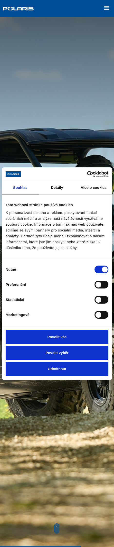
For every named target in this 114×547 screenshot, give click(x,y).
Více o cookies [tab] (94, 187)
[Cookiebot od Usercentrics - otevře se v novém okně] (87, 174)
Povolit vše (56, 337)
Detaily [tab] (57, 187)
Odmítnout (57, 369)
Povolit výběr (57, 353)
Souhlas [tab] (20, 187)
